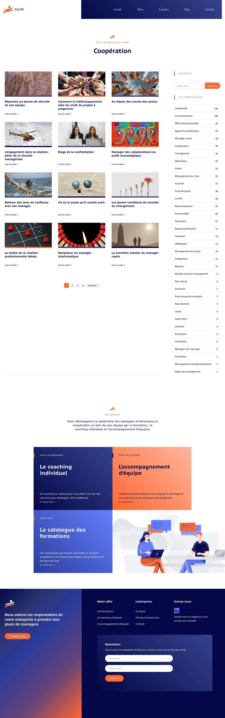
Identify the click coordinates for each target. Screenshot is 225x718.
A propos (164, 9)
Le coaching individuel (109, 617)
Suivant (92, 285)
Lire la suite (10, 113)
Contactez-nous (17, 636)
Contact (209, 9)
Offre (140, 9)
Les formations (105, 611)
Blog (187, 9)
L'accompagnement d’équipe (113, 623)
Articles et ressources (147, 617)
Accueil (117, 9)
